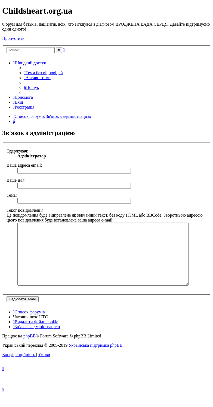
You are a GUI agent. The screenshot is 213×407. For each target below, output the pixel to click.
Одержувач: (17, 151)
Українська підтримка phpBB (95, 357)
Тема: (12, 195)
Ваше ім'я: (16, 180)
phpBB (29, 348)
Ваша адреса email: (24, 165)
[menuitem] (43, 72)
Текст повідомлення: (26, 210)
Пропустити (13, 38)
